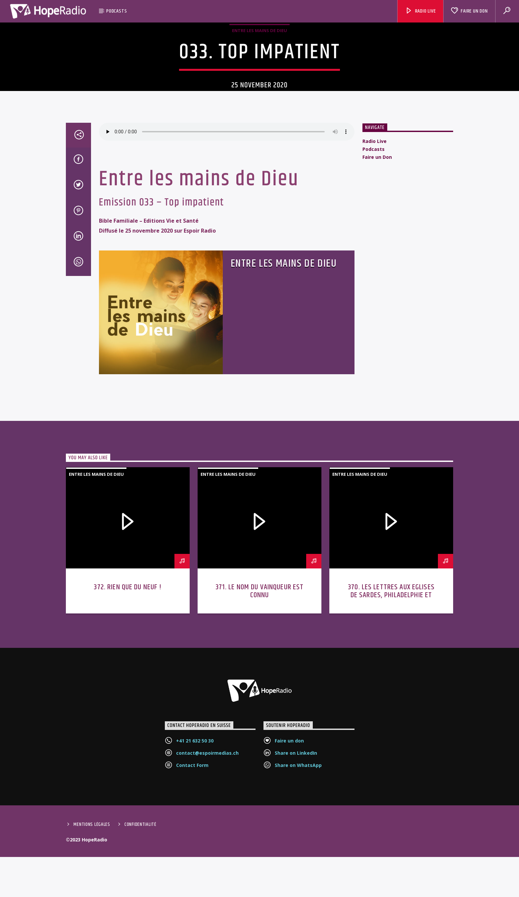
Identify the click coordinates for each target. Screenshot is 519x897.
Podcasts (116, 11)
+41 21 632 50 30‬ (194, 823)
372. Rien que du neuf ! (128, 669)
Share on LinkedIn (296, 835)
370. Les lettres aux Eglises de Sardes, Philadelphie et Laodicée (391, 677)
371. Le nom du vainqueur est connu (259, 673)
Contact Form (192, 847)
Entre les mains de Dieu (259, 67)
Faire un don (289, 823)
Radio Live (420, 11)
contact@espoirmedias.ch (207, 835)
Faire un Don (469, 11)
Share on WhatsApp (298, 847)
